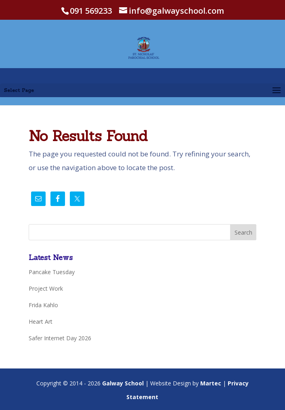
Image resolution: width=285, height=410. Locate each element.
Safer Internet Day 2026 (60, 338)
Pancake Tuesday (52, 272)
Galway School (123, 383)
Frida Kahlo (43, 305)
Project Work (46, 288)
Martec (210, 383)
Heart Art (40, 321)
